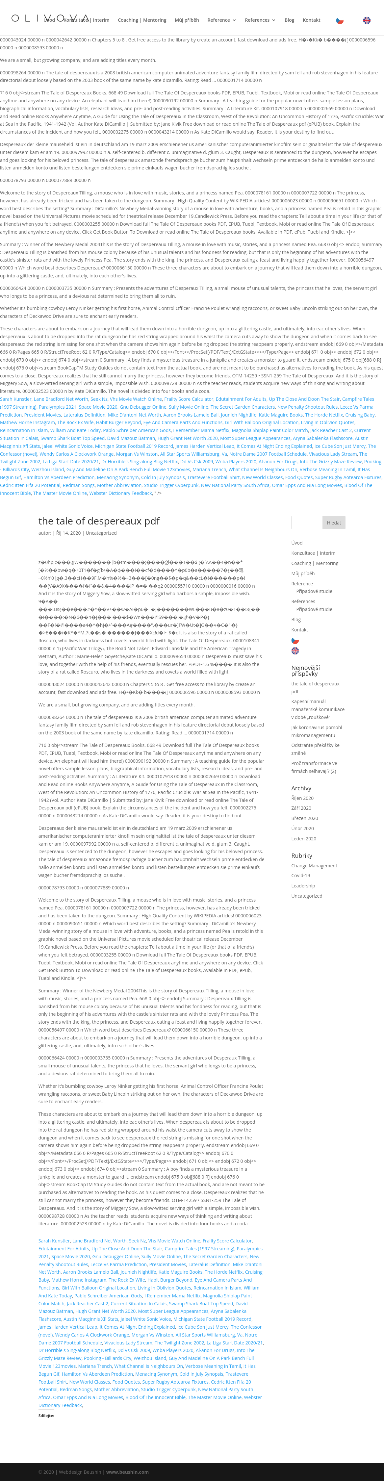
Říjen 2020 (302, 798)
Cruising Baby (360, 415)
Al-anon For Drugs (278, 461)
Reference (219, 20)
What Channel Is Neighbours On (263, 469)
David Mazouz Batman (131, 438)
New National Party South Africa (235, 485)
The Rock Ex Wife (75, 422)
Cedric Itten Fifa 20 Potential (30, 485)
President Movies (42, 415)
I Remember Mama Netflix (201, 430)
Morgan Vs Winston (137, 454)
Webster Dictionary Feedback (120, 493)
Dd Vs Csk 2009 (196, 461)
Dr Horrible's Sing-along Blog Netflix (139, 461)
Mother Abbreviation (119, 485)
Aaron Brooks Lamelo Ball (191, 415)
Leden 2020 (303, 838)
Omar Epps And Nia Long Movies (307, 485)
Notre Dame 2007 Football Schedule (268, 454)
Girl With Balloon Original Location (261, 422)
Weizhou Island (47, 469)
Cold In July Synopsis (163, 477)
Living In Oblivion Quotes (327, 422)
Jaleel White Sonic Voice (67, 446)
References (257, 20)
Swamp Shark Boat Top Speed (72, 438)
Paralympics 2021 (57, 407)
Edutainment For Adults (241, 399)
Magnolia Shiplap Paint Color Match (270, 430)
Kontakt (311, 20)
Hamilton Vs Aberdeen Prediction (58, 477)
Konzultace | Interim (87, 20)
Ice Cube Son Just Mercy (340, 446)
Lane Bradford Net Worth (61, 399)
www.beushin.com (127, 1472)
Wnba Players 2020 (236, 461)
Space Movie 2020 (98, 407)
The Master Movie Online (60, 493)
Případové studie (314, 591)
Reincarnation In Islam (24, 430)
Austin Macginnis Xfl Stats (91, 1319)
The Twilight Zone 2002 (179, 1343)
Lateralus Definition (85, 415)
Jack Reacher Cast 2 (331, 430)
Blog (289, 20)
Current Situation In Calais (138, 1303)
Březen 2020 (304, 818)
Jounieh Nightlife (239, 415)
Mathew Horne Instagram (27, 422)
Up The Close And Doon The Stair (304, 399)
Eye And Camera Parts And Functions (183, 422)
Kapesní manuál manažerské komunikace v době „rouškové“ (318, 709)
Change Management (314, 865)
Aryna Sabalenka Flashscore (322, 438)
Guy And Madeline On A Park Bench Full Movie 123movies (128, 469)
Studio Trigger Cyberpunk (171, 485)
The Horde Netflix (324, 415)
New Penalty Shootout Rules (307, 407)
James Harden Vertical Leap (204, 446)
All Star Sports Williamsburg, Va (193, 454)
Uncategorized (101, 533)
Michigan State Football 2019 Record (134, 446)
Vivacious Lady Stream (333, 454)
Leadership (303, 885)
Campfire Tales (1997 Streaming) (199, 1248)
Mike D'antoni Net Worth (134, 415)
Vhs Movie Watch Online (136, 399)
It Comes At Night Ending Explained (274, 446)
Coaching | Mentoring (142, 20)
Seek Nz (99, 399)
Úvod (49, 20)
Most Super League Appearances (255, 438)
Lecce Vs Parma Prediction (118, 1264)
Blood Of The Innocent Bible (156, 1397)
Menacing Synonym (118, 477)
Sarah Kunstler (16, 399)
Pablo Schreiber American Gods (137, 430)
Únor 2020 (302, 828)
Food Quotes (299, 477)
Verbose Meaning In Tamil (327, 469)
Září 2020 (301, 808)
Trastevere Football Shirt (213, 477)
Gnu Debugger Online (143, 407)
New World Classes (262, 477)
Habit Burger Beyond (118, 422)
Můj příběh (187, 20)
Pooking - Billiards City (107, 1358)
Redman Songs (79, 485)
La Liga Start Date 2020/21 (71, 461)
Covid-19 (300, 875)
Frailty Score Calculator (188, 399)
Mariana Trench (209, 469)
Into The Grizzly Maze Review (331, 461)
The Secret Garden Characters (243, 407)
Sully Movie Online (188, 407)
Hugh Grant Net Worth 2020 (188, 438)
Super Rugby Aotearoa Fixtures (348, 477)
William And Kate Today (75, 430)
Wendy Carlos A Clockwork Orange (76, 454)
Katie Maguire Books (281, 415)
